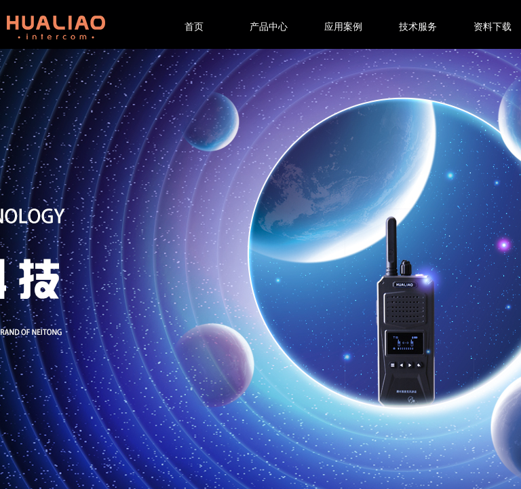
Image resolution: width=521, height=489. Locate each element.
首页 (194, 27)
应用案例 (343, 27)
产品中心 (269, 27)
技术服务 (418, 27)
